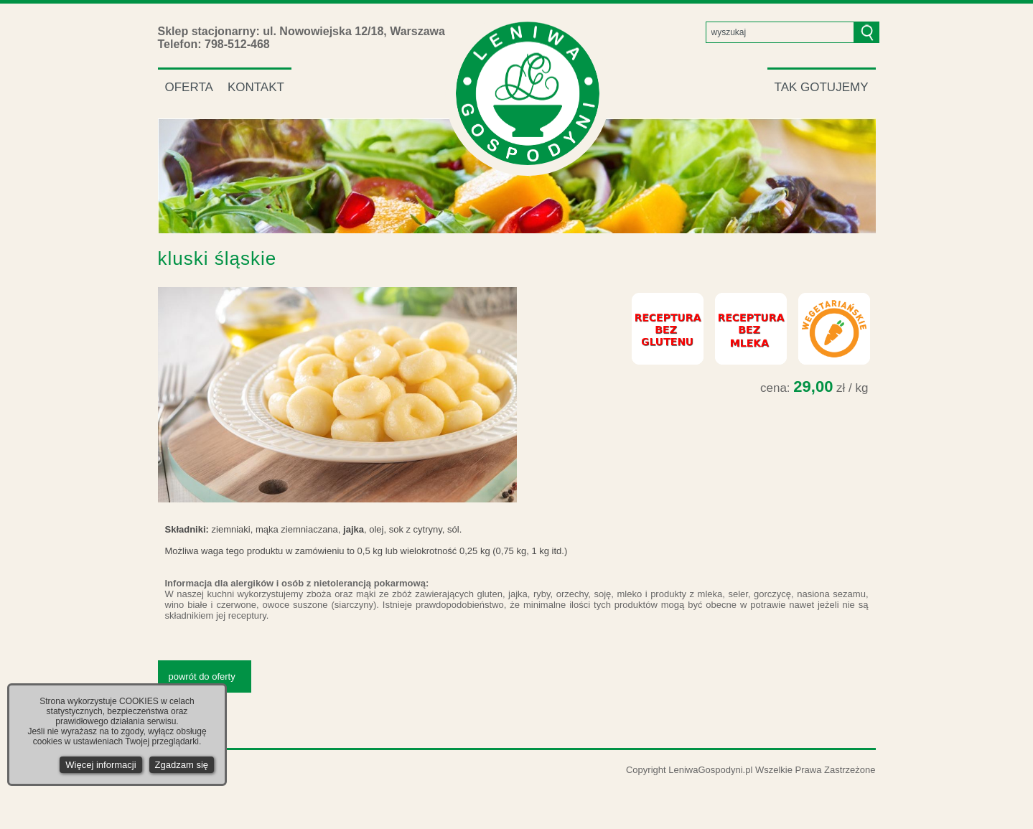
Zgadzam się (181, 764)
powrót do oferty (202, 676)
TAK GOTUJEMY (822, 87)
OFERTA (189, 87)
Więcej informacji (100, 764)
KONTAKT (256, 87)
